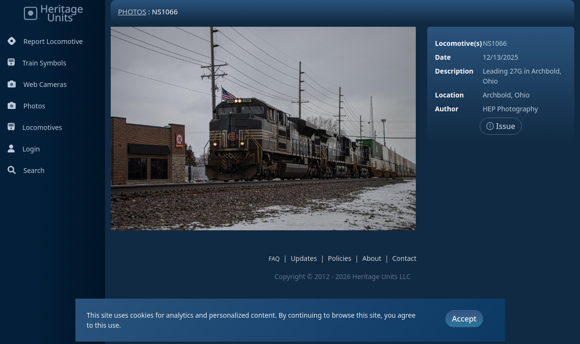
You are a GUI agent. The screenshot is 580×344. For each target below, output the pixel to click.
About (371, 258)
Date (443, 57)
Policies (339, 258)
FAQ (274, 259)
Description (454, 70)
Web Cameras (37, 84)
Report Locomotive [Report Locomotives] (45, 41)
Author (446, 108)
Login (24, 148)
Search (26, 170)
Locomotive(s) (458, 43)
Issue (501, 126)
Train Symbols (37, 62)
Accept (464, 318)
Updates (304, 258)
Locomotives (35, 127)
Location (449, 94)
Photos (26, 105)
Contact (404, 258)
